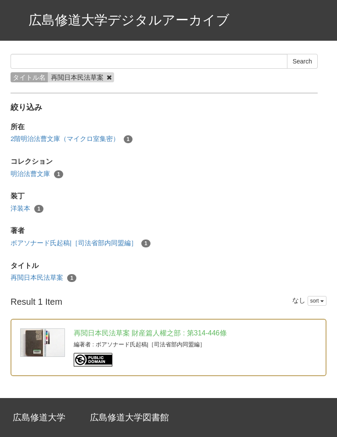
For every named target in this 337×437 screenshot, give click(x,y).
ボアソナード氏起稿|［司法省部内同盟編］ (81, 243)
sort (317, 301)
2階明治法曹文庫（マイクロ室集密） (72, 139)
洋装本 (27, 208)
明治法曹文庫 (37, 174)
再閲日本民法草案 (43, 278)
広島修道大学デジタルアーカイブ (129, 20)
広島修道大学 (39, 417)
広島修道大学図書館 (129, 417)
